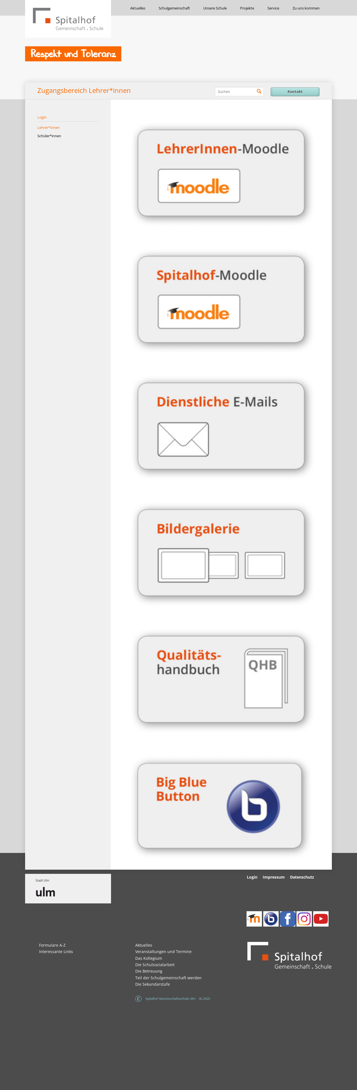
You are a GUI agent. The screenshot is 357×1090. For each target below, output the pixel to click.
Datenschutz (302, 877)
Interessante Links (56, 951)
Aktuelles (137, 8)
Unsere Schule (215, 8)
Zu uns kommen (306, 8)
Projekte (247, 8)
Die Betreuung (148, 971)
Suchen (259, 91)
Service (273, 8)
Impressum (274, 877)
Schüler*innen (49, 135)
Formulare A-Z (52, 945)
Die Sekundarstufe (152, 984)
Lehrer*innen (48, 127)
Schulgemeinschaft (174, 8)
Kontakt (295, 91)
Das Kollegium (148, 958)
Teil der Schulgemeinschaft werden (168, 977)
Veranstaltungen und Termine (163, 951)
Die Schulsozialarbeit (155, 964)
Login (42, 117)
